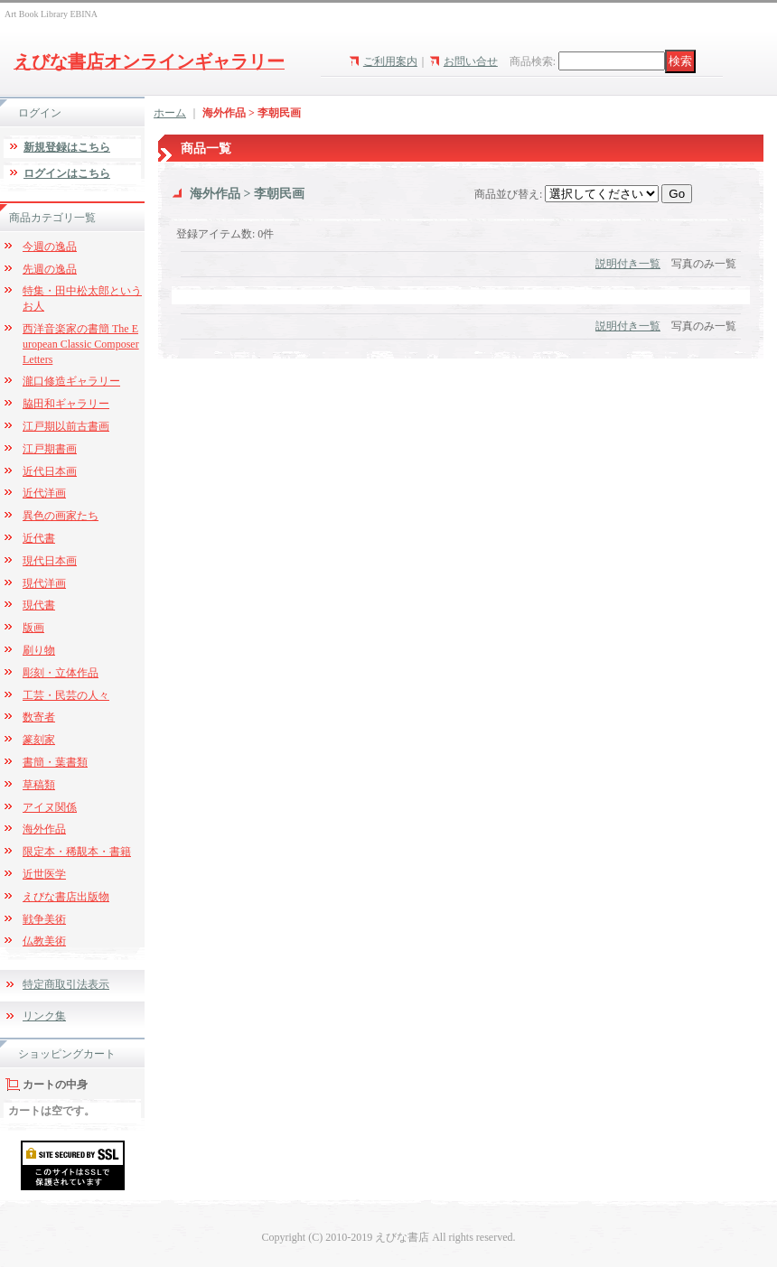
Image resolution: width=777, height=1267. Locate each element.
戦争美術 (44, 919)
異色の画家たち (60, 515)
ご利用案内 (390, 61)
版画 (33, 627)
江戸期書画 (50, 449)
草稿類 (39, 784)
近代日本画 (50, 471)
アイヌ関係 (50, 807)
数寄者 (39, 717)
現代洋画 (44, 583)
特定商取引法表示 (66, 984)
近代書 (39, 538)
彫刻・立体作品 (60, 672)
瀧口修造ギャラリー (71, 381)
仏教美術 (44, 941)
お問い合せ (471, 61)
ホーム (170, 113)
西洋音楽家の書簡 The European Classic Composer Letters (81, 344)
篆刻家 (39, 739)
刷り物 (39, 650)
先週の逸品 (50, 269)
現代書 (39, 605)
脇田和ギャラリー (66, 403)
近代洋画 (44, 493)
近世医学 (44, 874)
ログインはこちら (66, 173)
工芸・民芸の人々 (66, 695)
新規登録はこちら (66, 147)
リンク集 (44, 1016)
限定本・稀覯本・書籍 (77, 851)
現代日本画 (50, 560)
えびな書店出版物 (66, 896)
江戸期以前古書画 (66, 426)
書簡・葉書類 (55, 762)
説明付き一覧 (627, 263)
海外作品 (44, 829)
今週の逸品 (50, 246)
